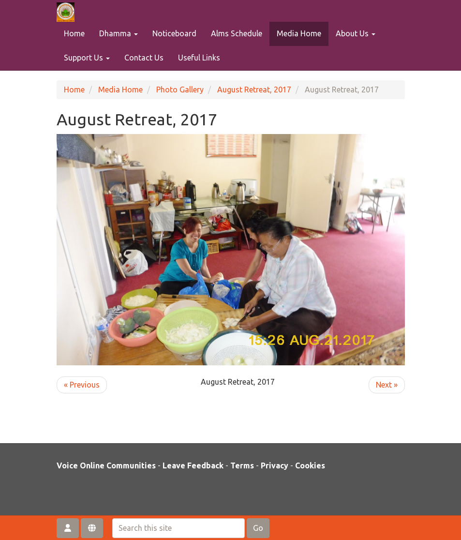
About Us (355, 33)
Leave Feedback (193, 465)
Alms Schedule (236, 33)
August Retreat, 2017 (254, 89)
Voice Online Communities (106, 465)
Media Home (299, 33)
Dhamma (118, 33)
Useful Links (199, 57)
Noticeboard (174, 33)
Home (74, 33)
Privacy (274, 465)
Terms (242, 465)
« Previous (82, 384)
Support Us (87, 57)
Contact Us (144, 57)
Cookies (310, 465)
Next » (387, 384)
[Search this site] (178, 528)
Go (258, 528)
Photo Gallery (180, 89)
